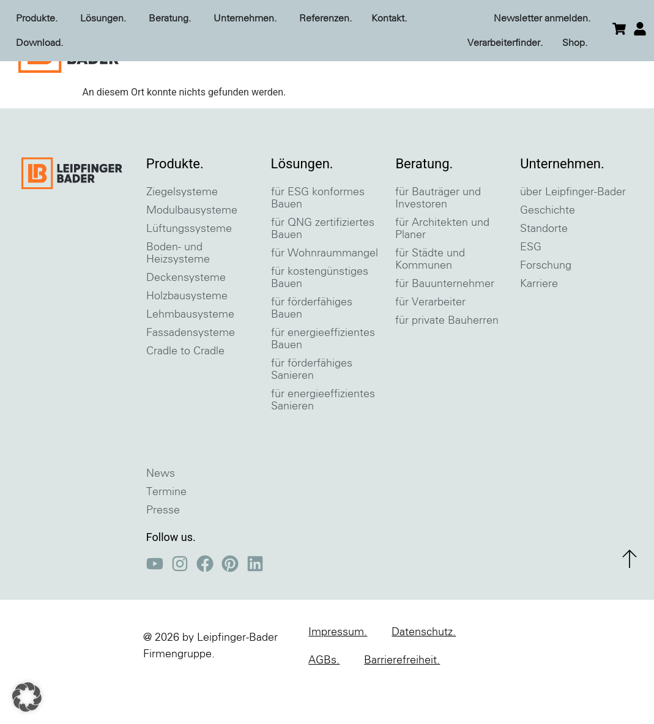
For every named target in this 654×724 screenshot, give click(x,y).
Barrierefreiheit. (402, 703)
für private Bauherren (447, 364)
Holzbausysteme (187, 339)
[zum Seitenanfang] (629, 602)
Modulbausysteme (191, 253)
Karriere (539, 327)
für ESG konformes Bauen (318, 241)
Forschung (545, 309)
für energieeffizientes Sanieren (323, 443)
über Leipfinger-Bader (573, 235)
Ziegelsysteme (182, 235)
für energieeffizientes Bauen (323, 382)
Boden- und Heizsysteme (178, 296)
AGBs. (324, 703)
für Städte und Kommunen (430, 303)
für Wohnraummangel (324, 296)
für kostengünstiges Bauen (319, 321)
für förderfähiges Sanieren (311, 413)
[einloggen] (640, 28)
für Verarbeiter (430, 345)
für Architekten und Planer (442, 272)
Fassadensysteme (190, 376)
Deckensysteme (186, 321)
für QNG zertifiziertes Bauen (322, 272)
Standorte (544, 272)
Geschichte (547, 253)
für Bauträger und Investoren (438, 241)
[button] (27, 697)
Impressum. (337, 675)
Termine (166, 535)
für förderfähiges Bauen (311, 352)
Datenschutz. (424, 675)
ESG (530, 290)
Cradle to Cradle (185, 394)
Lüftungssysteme (189, 272)
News (160, 517)
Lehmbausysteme (190, 358)
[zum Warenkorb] (619, 28)
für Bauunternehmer (444, 327)
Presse (163, 553)
